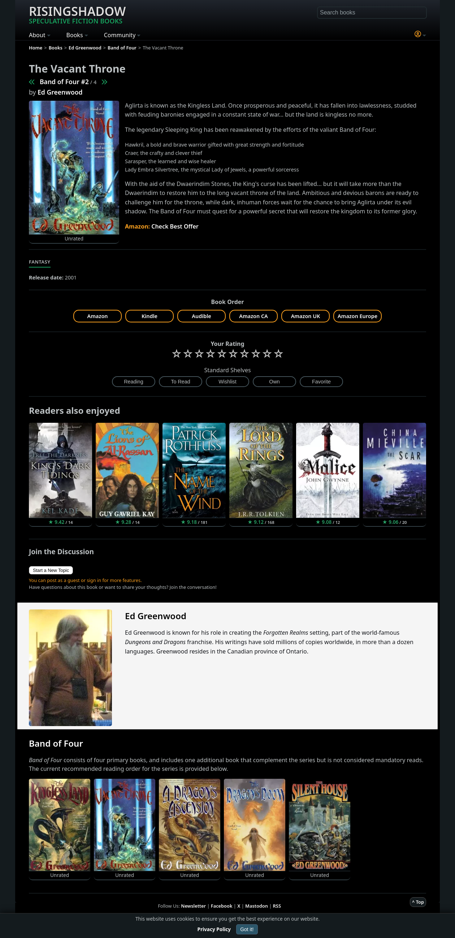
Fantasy (40, 262)
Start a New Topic (51, 570)
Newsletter (193, 906)
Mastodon (256, 906)
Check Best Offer (175, 226)
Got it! (247, 929)
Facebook (222, 906)
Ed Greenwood (60, 92)
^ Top (418, 902)
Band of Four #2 (64, 81)
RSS (277, 906)
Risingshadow (77, 14)
